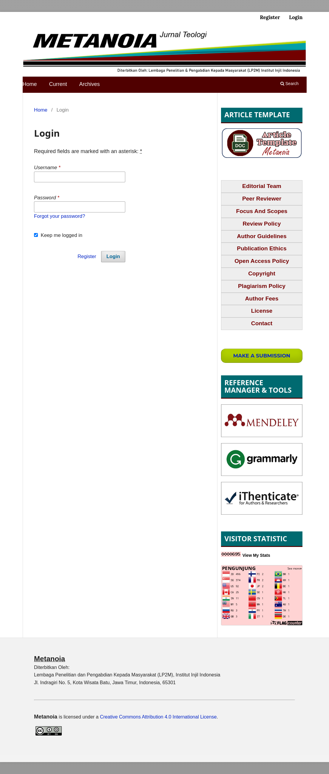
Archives (89, 84)
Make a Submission (261, 355)
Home (30, 84)
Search (289, 83)
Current (58, 84)
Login (295, 17)
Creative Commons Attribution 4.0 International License (158, 716)
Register (270, 17)
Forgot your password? (59, 216)
